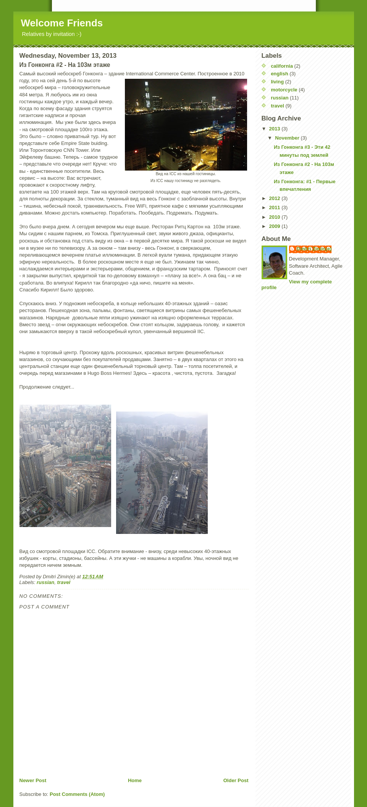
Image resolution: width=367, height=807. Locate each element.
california (282, 66)
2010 (275, 217)
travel (64, 582)
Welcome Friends (62, 23)
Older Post (236, 780)
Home (135, 780)
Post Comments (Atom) (77, 794)
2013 (275, 129)
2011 (275, 207)
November (288, 138)
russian (45, 582)
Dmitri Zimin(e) (314, 249)
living (277, 82)
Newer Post (33, 780)
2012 (275, 198)
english (279, 73)
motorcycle (284, 90)
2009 (275, 226)
